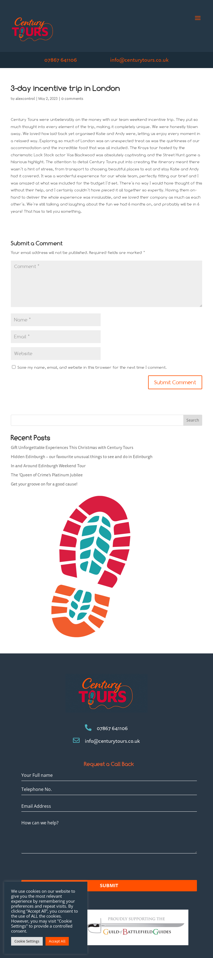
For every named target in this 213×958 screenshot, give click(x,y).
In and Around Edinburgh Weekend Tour (48, 466)
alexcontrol (25, 98)
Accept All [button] (57, 941)
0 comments (72, 98)
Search (192, 420)
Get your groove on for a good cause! (44, 484)
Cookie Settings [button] (26, 941)
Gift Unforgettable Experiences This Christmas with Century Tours (72, 447)
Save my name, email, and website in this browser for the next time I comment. (92, 367)
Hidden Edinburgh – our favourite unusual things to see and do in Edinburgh (82, 456)
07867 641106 (60, 60)
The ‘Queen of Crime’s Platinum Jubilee (47, 475)
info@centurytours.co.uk (139, 60)
